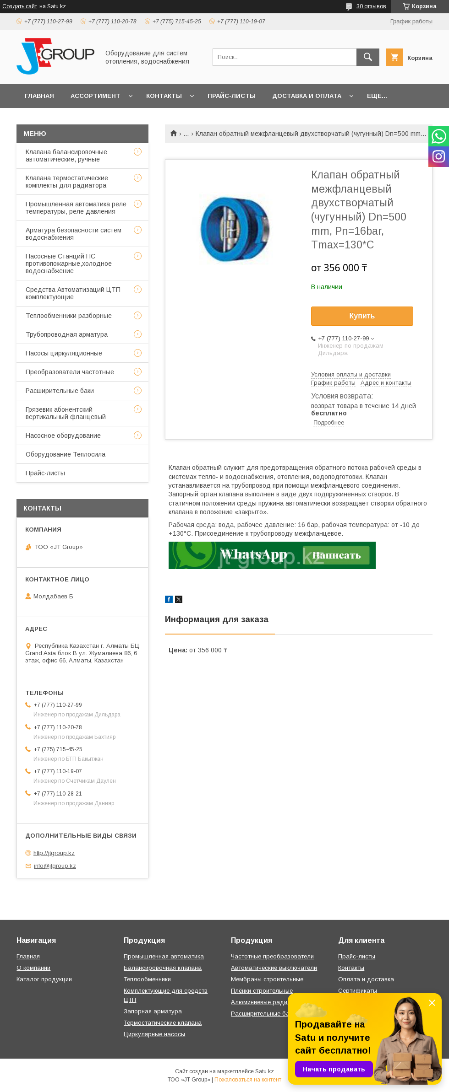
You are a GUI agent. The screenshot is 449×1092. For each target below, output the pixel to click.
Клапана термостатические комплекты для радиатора (67, 181)
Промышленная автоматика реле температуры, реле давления (76, 207)
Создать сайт (19, 6)
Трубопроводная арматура (67, 334)
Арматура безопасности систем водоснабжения (73, 233)
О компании (33, 967)
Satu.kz (264, 1071)
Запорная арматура (153, 1011)
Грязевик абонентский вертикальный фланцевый (66, 413)
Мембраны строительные (267, 979)
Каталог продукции (44, 979)
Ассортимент (95, 95)
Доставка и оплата (306, 95)
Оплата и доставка (366, 979)
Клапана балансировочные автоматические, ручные (66, 155)
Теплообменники (147, 979)
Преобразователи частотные (70, 372)
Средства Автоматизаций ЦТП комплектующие (73, 293)
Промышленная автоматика (164, 956)
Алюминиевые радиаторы (268, 1002)
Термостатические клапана (163, 1022)
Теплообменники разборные (69, 315)
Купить (362, 316)
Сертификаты (357, 990)
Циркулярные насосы (154, 1034)
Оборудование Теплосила (65, 454)
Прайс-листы (232, 95)
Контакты (164, 95)
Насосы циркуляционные (64, 353)
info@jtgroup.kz (55, 865)
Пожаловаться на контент (247, 1079)
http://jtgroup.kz (54, 852)
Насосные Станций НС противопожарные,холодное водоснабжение (69, 263)
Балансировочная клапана (163, 967)
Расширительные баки (60, 390)
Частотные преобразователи (272, 956)
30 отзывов (371, 6)
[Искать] (367, 57)
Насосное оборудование (63, 435)
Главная (39, 95)
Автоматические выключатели (274, 967)
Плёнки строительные (262, 990)
